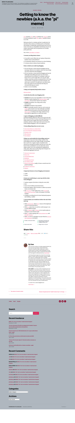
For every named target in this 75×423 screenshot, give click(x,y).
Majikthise (27, 158)
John (32, 37)
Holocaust (41, 99)
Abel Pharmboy (31, 204)
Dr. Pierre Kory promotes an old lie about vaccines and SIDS (23, 337)
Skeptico (27, 168)
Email (15, 303)
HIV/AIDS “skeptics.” (29, 215)
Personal (40, 10)
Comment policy (65, 2)
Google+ (20, 303)
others (28, 101)
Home (41, 2)
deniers (46, 99)
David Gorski (46, 253)
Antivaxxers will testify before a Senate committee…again (22, 346)
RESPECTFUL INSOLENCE (8, 1)
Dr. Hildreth (30, 210)
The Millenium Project (30, 160)
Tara (28, 213)
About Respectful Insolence (49, 2)
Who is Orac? (58, 2)
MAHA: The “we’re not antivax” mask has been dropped (22, 323)
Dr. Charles (37, 210)
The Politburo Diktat (29, 162)
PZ (27, 217)
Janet (25, 37)
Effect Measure (28, 134)
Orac (35, 28)
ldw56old (11, 372)
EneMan (27, 109)
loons (48, 213)
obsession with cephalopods (31, 218)
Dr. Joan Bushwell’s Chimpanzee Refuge (34, 131)
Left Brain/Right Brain (30, 156)
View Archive (31, 284)
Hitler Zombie (28, 112)
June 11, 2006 (40, 28)
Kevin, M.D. (27, 155)
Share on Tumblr (35, 233)
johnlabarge (12, 384)
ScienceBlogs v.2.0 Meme (35, 53)
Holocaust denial (28, 92)
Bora (43, 38)
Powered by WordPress (28, 420)
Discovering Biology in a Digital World (34, 129)
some (26, 101)
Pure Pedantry (28, 136)
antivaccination (42, 213)
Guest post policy (50, 3)
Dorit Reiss (11, 380)
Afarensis (46, 37)
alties (39, 204)
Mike (37, 37)
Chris (10, 376)
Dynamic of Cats (28, 132)
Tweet (28, 233)
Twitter (11, 303)
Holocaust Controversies (30, 153)
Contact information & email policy (61, 3)
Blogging (35, 10)
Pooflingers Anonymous (30, 167)
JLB (10, 359)
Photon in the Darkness (30, 163)
